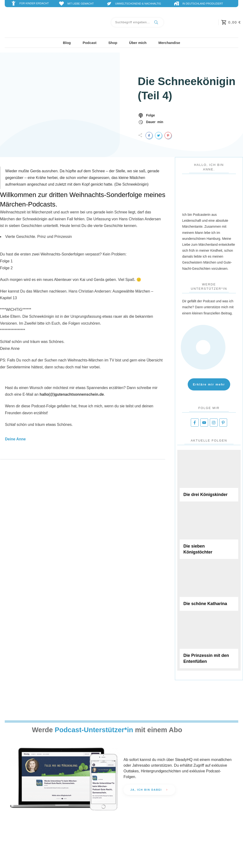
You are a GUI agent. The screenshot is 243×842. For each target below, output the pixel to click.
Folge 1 (6, 261)
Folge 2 (6, 268)
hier (85, 367)
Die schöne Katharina (209, 586)
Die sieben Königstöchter (209, 531)
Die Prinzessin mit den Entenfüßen (209, 640)
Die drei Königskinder (209, 476)
